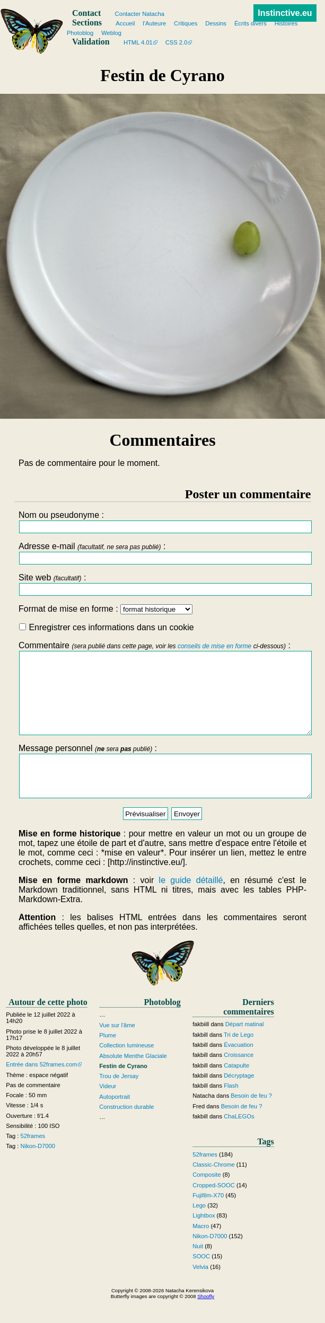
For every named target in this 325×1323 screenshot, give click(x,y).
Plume (107, 1059)
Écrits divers (250, 23)
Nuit (197, 1270)
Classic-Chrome (213, 1188)
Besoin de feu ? (251, 1120)
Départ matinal (244, 1048)
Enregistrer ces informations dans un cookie (106, 627)
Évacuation (238, 1068)
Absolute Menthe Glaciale (133, 1080)
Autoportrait (114, 1120)
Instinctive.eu (285, 12)
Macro (200, 1250)
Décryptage (239, 1099)
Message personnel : (162, 791)
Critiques (185, 23)
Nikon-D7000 (38, 1170)
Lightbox (203, 1239)
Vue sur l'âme (117, 1049)
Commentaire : (162, 696)
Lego (199, 1229)
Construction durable (126, 1130)
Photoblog (80, 33)
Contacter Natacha (139, 14)
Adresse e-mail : (162, 553)
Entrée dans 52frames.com (41, 1088)
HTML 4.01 (138, 42)
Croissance (238, 1078)
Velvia (200, 1290)
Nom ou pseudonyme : (162, 521)
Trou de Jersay (118, 1100)
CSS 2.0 (176, 42)
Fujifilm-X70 (208, 1219)
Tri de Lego (238, 1058)
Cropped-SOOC (213, 1209)
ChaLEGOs (239, 1140)
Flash (231, 1109)
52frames (33, 1160)
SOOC (201, 1280)
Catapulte (236, 1089)
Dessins (215, 23)
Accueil (125, 23)
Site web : (162, 584)
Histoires (286, 23)
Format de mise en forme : (105, 608)
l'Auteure (154, 23)
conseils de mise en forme (214, 646)
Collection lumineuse (126, 1069)
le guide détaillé (191, 904)
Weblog (111, 33)
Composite (206, 1198)
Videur (107, 1110)
